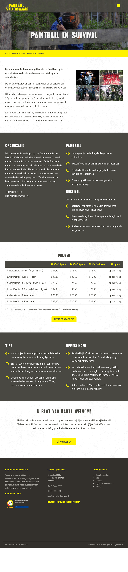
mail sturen (37, 428)
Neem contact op (64, 319)
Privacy (98, 486)
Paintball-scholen (18, 53)
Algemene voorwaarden (105, 483)
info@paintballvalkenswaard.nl (59, 496)
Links (98, 478)
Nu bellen (64, 441)
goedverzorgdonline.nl (115, 545)
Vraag (19, 357)
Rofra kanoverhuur (103, 475)
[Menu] (118, 5)
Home (7, 53)
